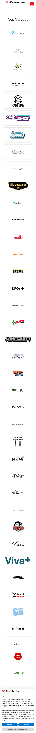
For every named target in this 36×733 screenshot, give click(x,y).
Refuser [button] (9, 724)
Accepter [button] (26, 724)
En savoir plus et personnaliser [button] (18, 729)
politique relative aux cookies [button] (11, 707)
